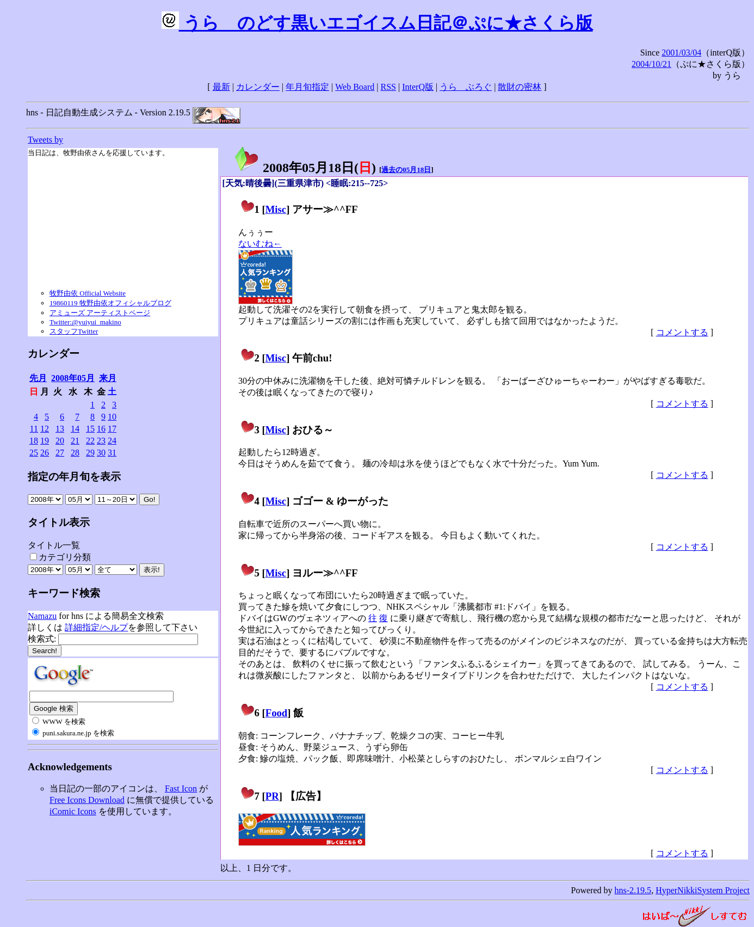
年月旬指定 (307, 86)
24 (112, 440)
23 (101, 440)
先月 (38, 378)
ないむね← (260, 243)
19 (44, 440)
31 (112, 452)
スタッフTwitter (74, 331)
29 (90, 452)
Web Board (354, 86)
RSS (388, 86)
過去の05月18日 (406, 169)
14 (75, 428)
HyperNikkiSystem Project (703, 890)
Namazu (42, 616)
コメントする (682, 332)
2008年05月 (73, 378)
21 (75, 440)
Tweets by (45, 139)
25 (33, 452)
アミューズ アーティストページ (100, 313)
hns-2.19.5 (633, 890)
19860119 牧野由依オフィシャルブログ (110, 303)
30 (101, 452)
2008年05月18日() (304, 168)
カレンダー (258, 86)
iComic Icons (73, 811)
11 (34, 428)
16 (101, 428)
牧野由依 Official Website (88, 293)
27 (59, 452)
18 (33, 440)
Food (276, 713)
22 (90, 440)
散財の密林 (519, 86)
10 (112, 416)
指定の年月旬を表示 (74, 476)
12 (44, 428)
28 (75, 452)
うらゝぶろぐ (466, 86)
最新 (221, 86)
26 (44, 452)
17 (112, 428)
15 (90, 428)
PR (272, 796)
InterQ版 (418, 86)
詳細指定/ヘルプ (96, 627)
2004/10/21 (651, 64)
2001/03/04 (681, 52)
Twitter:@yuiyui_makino (85, 322)
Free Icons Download (87, 800)
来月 (107, 378)
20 (59, 440)
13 (59, 428)
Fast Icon (181, 788)
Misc (275, 209)
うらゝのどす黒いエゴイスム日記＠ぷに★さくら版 (377, 23)
